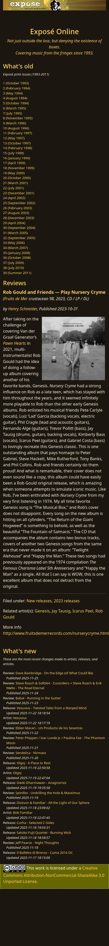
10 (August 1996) (16, 128)
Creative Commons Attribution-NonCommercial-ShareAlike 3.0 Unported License (53, 874)
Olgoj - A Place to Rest (33, 763)
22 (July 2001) (13, 188)
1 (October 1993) (16, 83)
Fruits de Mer (16, 298)
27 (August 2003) (16, 212)
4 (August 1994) (15, 98)
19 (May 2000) (14, 173)
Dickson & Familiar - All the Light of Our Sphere (53, 802)
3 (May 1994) (13, 93)
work (40, 868)
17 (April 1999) (14, 163)
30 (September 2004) (19, 227)
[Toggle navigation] (16, 17)
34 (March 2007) (15, 247)
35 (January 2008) (16, 252)
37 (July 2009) (13, 262)
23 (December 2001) (18, 193)
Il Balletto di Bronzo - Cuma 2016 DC (45, 852)
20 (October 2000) (17, 178)
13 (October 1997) (17, 143)
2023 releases (67, 601)
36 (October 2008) (17, 257)
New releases (38, 601)
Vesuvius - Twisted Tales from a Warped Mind (52, 708)
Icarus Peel (82, 611)
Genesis (42, 611)
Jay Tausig (61, 611)
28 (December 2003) (18, 218)
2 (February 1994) (16, 88)
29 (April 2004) (14, 223)
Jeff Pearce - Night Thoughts (37, 842)
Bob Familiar (23, 812)
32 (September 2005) (19, 238)
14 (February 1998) (17, 148)
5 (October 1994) (16, 103)
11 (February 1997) (17, 133)
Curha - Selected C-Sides (35, 822)
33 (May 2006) (14, 242)
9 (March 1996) (14, 123)
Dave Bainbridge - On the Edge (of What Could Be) (54, 673)
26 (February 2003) (17, 208)
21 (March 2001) (15, 183)
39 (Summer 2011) (17, 273)
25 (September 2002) (19, 203)
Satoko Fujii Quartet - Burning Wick (44, 832)
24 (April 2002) (14, 198)
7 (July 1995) (12, 113)
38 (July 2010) (13, 267)
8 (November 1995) (18, 118)
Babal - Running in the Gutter (38, 698)
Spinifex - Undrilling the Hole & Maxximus (48, 792)
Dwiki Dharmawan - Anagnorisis (41, 782)
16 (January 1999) (16, 158)
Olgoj (17, 772)
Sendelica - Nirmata (31, 752)
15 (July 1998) (13, 153)
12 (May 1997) (14, 138)
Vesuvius (20, 718)
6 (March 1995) (14, 108)
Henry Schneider (22, 309)
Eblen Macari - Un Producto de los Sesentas (49, 728)
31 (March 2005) (15, 232)
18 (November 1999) (19, 168)
